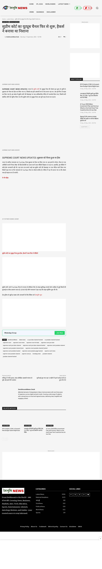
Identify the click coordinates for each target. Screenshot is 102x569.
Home (4, 19)
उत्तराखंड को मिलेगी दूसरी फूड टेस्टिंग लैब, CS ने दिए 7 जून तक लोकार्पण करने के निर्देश (33, 430)
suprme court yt (26, 353)
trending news (37, 353)
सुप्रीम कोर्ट (36, 89)
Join (78, 8)
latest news (22, 339)
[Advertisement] (34, 237)
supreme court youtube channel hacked (36, 348)
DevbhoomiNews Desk (12, 37)
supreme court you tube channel (12, 345)
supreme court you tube (47, 342)
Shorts (88, 8)
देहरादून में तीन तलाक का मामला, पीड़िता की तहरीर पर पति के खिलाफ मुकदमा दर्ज (89, 118)
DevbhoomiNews (12, 339)
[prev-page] (3, 439)
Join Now (59, 333)
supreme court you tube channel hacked (34, 345)
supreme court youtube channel (56, 345)
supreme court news (19, 342)
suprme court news (50, 351)
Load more (85, 127)
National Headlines (14, 22)
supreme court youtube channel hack (13, 348)
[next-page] (6, 439)
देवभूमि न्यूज (38, 295)
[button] (97, 8)
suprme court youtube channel (11, 353)
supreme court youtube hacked (11, 351)
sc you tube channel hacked (35, 339)
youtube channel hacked (9, 356)
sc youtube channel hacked (52, 339)
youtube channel (47, 353)
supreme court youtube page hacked (32, 351)
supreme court (7, 342)
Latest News (10, 19)
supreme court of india (32, 342)
